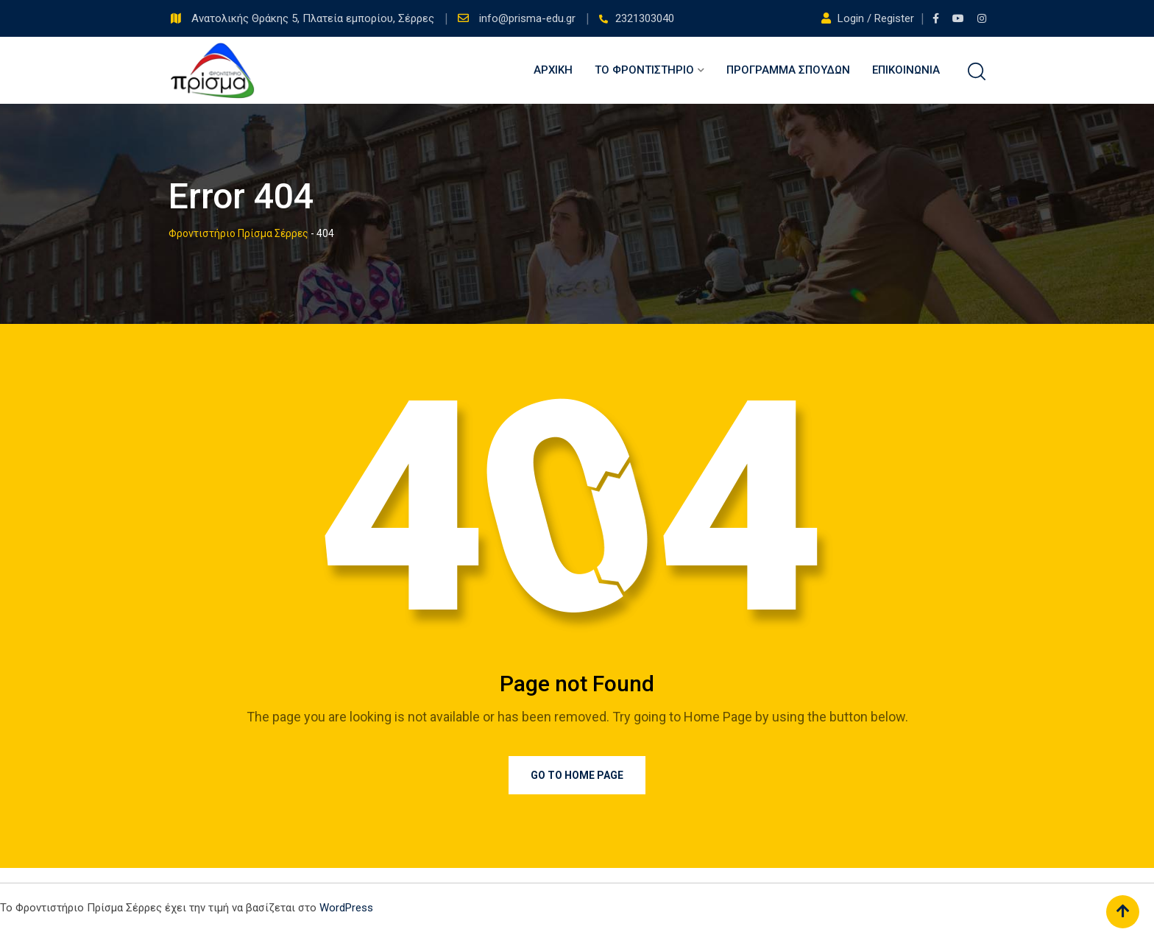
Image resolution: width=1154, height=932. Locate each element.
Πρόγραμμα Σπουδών (788, 70)
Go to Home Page (577, 775)
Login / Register (869, 18)
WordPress (346, 907)
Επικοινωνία (906, 70)
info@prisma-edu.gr (528, 18)
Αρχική (553, 70)
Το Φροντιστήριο (644, 70)
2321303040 (644, 18)
